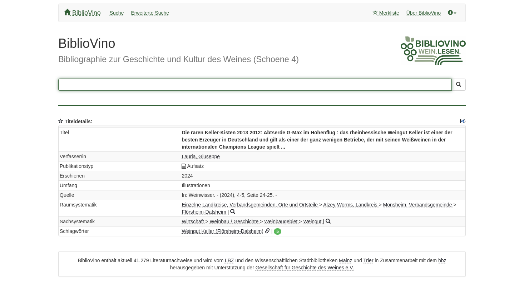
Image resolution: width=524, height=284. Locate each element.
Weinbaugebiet (281, 221)
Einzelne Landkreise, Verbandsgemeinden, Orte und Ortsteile (250, 205)
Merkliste (386, 13)
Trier (368, 260)
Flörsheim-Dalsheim (204, 212)
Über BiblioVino (423, 13)
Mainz (345, 260)
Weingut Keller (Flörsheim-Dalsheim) (222, 231)
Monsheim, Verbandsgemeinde (418, 205)
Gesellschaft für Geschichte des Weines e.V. (305, 267)
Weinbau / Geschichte (235, 221)
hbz (442, 260)
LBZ (229, 260)
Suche (117, 13)
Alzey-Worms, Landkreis (351, 205)
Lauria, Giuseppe (201, 156)
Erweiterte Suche (150, 13)
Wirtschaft (193, 221)
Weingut (313, 221)
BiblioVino (82, 12)
